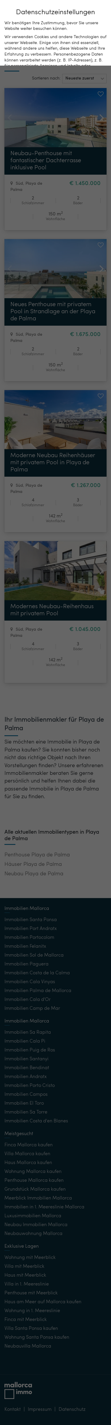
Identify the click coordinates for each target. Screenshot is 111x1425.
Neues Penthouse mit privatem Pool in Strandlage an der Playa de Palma (52, 312)
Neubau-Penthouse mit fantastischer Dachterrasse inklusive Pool (45, 161)
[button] (84, 78)
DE (68, 9)
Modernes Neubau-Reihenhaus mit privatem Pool (52, 610)
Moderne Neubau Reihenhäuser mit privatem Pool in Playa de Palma (52, 463)
